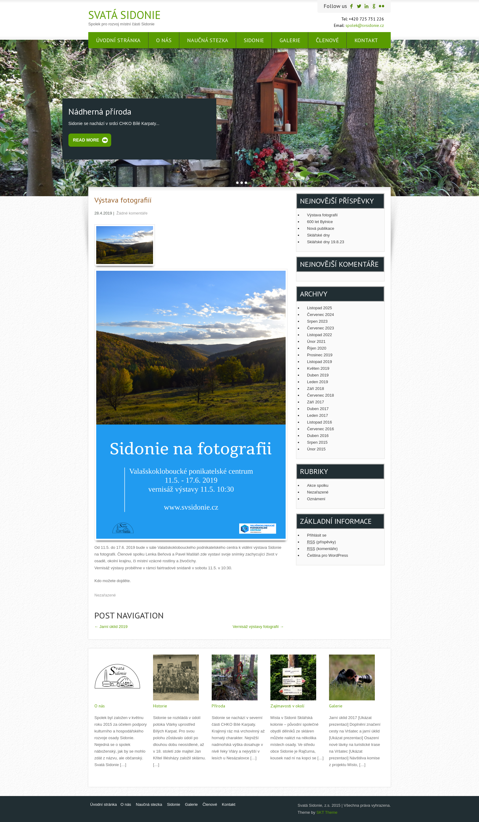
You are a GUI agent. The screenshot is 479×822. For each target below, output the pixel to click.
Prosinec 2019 (319, 355)
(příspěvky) (321, 542)
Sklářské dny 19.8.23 (325, 242)
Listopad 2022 (319, 334)
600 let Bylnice (320, 221)
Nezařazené (105, 595)
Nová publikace (320, 228)
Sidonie (254, 40)
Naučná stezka (207, 40)
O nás (163, 40)
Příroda (218, 706)
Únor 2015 (316, 449)
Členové (327, 40)
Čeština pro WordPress (327, 555)
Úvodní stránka (118, 40)
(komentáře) (322, 548)
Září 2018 (315, 388)
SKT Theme (327, 812)
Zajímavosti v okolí (287, 706)
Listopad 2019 (319, 361)
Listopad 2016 (319, 422)
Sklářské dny (318, 235)
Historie (160, 706)
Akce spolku (317, 485)
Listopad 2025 (319, 308)
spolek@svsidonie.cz (365, 25)
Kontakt (366, 40)
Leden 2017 (317, 415)
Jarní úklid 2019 (110, 626)
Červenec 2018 (320, 395)
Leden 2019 (317, 382)
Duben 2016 (318, 435)
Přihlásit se (317, 535)
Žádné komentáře (132, 213)
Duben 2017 (318, 408)
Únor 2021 (316, 341)
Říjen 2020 (316, 348)
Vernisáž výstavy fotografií (258, 626)
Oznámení (316, 499)
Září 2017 (315, 402)
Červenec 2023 (320, 328)
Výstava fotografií (322, 215)
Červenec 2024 (320, 314)
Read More (86, 140)
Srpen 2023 (317, 321)
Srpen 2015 (317, 442)
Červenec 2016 (320, 429)
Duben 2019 (318, 375)
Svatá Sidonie (124, 15)
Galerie (290, 40)
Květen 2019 (318, 368)
